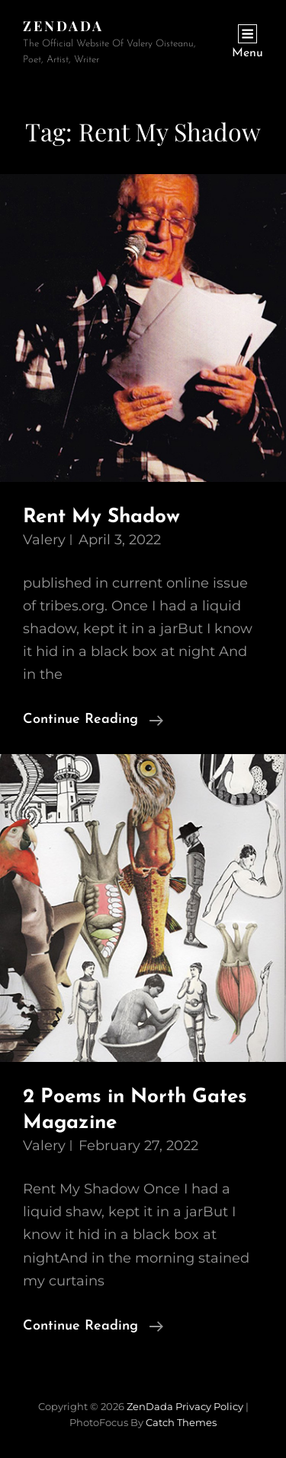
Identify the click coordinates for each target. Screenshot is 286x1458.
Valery (44, 539)
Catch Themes (181, 1422)
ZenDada (63, 26)
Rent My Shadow (101, 517)
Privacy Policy (209, 1406)
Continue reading (93, 719)
